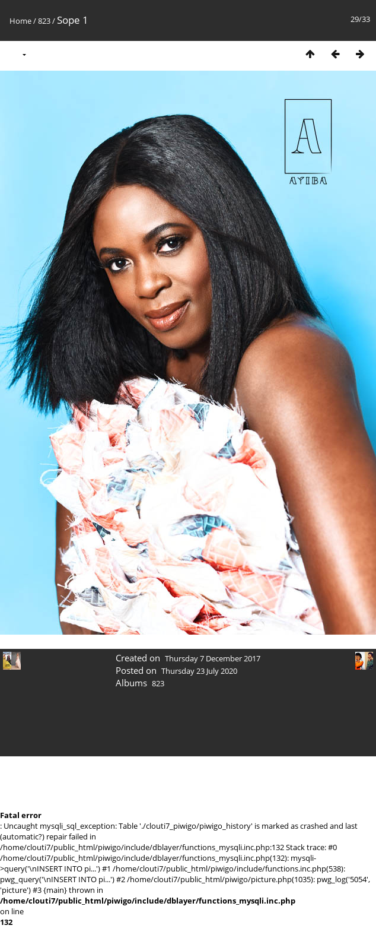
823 (44, 20)
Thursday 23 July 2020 (199, 671)
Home (20, 20)
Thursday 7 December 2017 (212, 658)
